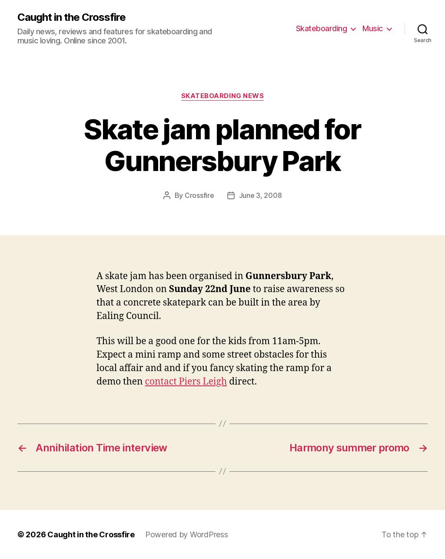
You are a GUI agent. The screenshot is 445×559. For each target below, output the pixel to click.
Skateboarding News (222, 96)
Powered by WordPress (186, 534)
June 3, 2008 (260, 195)
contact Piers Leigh (186, 382)
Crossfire (199, 195)
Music (372, 28)
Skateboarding (321, 28)
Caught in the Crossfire (71, 17)
